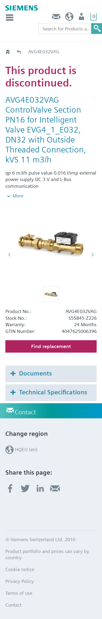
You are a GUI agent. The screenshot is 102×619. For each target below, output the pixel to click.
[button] (51, 294)
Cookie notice (19, 569)
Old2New (19, 51)
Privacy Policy (19, 581)
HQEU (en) (26, 449)
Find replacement (51, 346)
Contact (25, 412)
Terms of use (18, 593)
